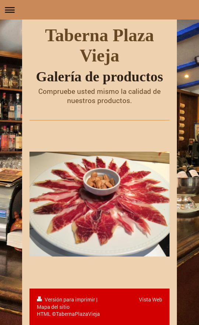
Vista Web (150, 299)
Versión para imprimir (66, 299)
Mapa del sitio (53, 306)
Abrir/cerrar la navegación (99, 10)
